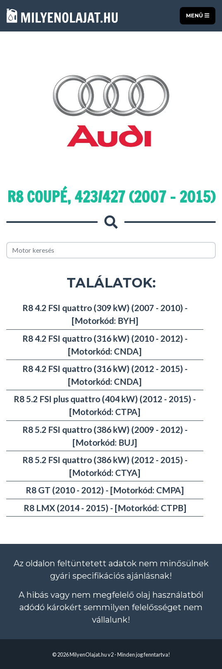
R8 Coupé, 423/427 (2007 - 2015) (111, 197)
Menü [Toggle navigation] (197, 15)
